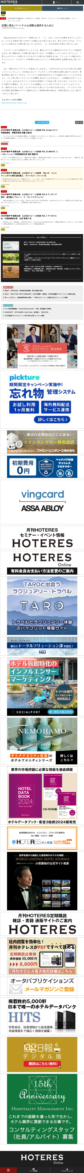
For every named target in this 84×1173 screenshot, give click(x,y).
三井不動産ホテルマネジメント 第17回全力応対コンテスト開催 (24, 315)
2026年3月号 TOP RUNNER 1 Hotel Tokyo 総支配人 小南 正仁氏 (26, 312)
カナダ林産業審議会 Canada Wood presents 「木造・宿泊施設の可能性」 (28, 309)
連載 (3, 12)
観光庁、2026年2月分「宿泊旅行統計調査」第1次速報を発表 (39, 242)
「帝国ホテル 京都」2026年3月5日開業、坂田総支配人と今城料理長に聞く (43, 266)
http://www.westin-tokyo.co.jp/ (14, 103)
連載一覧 (79, 122)
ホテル (3, 15)
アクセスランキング (67, 1171)
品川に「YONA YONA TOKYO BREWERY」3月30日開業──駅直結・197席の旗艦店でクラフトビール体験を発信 (40, 294)
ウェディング (4, 143)
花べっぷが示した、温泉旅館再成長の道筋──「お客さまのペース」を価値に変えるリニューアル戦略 (36, 297)
